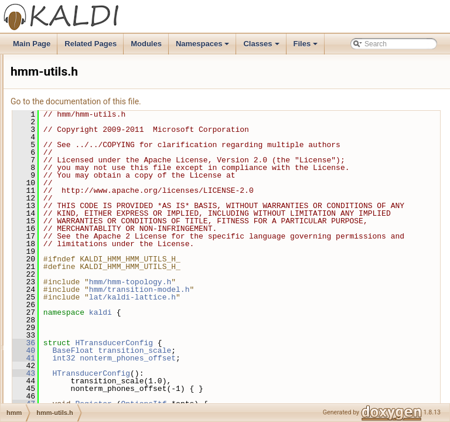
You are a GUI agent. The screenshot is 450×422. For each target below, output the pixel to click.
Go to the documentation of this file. (222, 101)
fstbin (47, 80)
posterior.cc (66, 261)
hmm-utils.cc (67, 222)
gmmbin (51, 119)
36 (170, 396)
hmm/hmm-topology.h (277, 335)
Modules (146, 43)
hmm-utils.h (66, 235)
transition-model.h (76, 312)
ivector (49, 364)
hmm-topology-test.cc (81, 170)
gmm (46, 106)
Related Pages (90, 43)
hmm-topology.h (73, 196)
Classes (262, 47)
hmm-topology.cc (74, 183)
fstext (47, 93)
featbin (49, 54)
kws (45, 390)
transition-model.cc (77, 299)
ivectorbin (54, 377)
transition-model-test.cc (84, 287)
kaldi (247, 365)
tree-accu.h (65, 338)
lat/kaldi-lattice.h (279, 350)
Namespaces (203, 47)
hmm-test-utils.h (73, 158)
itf (41, 351)
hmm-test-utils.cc (74, 145)
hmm (46, 132)
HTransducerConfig (260, 396)
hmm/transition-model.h (286, 343)
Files (307, 47)
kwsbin (49, 403)
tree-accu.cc (67, 325)
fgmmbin (52, 67)
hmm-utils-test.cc (74, 209)
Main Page (31, 43)
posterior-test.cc (73, 248)
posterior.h (64, 274)
